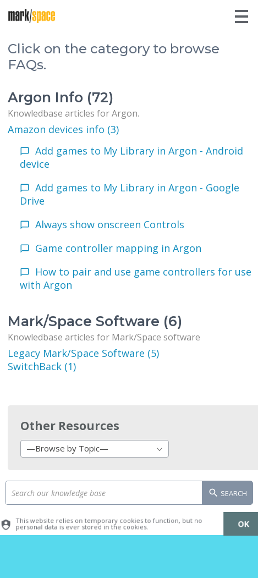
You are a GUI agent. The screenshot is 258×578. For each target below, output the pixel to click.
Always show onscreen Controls (109, 224)
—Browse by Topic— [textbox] (67, 448)
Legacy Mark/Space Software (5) (83, 353)
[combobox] (94, 449)
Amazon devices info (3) (63, 129)
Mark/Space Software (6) (95, 321)
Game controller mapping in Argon (118, 248)
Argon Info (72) (60, 97)
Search (227, 493)
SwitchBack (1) (42, 366)
